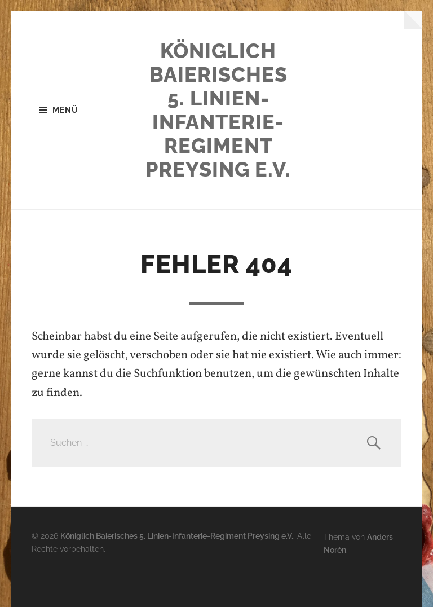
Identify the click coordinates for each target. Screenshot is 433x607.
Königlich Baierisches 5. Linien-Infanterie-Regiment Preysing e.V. (218, 110)
